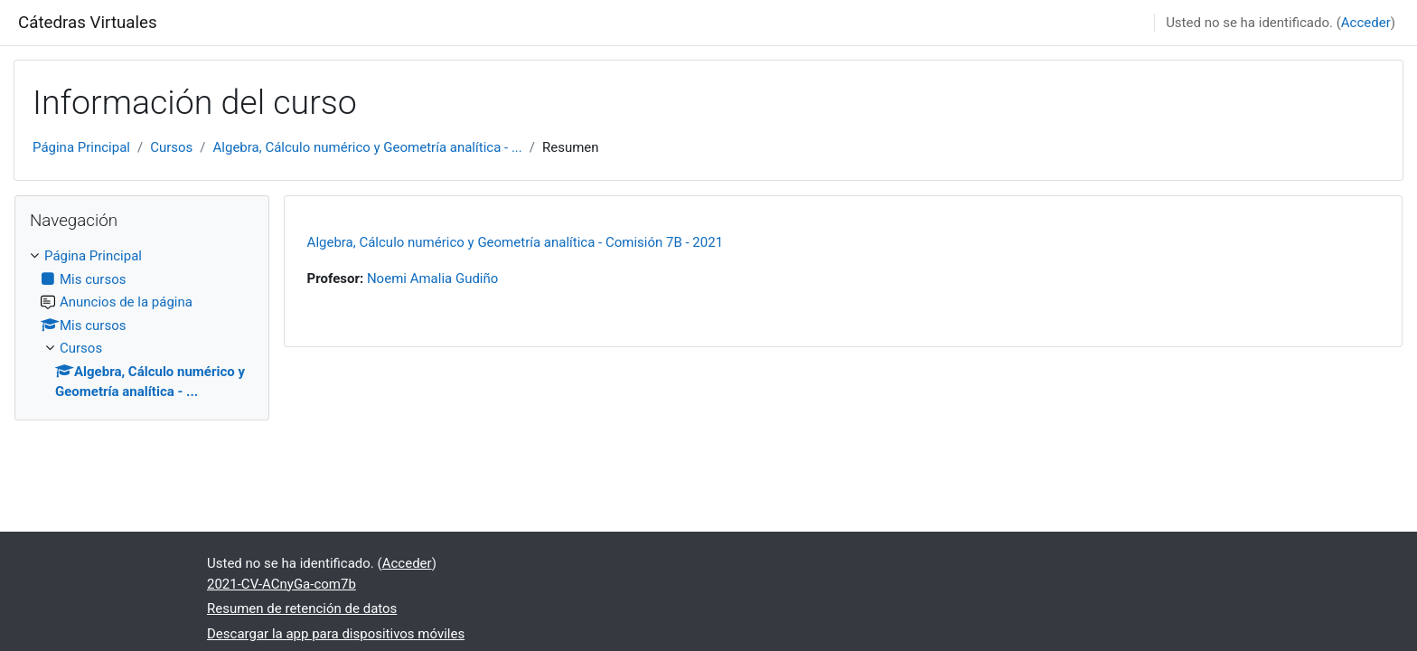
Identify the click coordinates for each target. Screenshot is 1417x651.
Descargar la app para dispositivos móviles (336, 634)
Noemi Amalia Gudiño (432, 278)
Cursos (171, 147)
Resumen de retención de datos (302, 608)
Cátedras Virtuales (87, 23)
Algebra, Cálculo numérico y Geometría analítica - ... (367, 147)
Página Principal (81, 147)
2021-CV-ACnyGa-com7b (281, 584)
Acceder (1366, 22)
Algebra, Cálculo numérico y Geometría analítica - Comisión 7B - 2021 (515, 242)
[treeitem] (142, 324)
